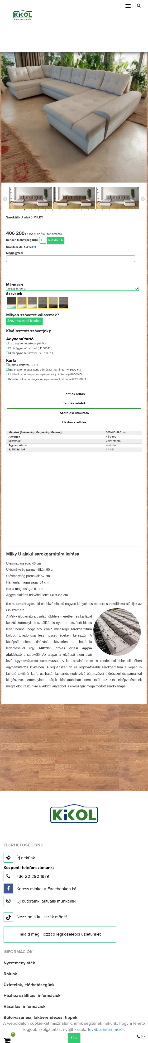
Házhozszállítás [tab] (74, 422)
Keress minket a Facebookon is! (40, 888)
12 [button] (102, 210)
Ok (74, 1037)
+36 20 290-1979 (29, 873)
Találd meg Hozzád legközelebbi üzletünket (60, 934)
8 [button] (74, 210)
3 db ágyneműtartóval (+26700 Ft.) (29, 353)
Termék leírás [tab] (74, 394)
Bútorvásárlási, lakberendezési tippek (40, 1017)
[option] (30, 198)
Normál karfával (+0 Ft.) (22, 365)
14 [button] (117, 210)
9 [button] (81, 210)
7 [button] (67, 210)
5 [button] (52, 210)
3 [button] (38, 210)
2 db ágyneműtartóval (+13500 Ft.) (29, 348)
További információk (106, 1030)
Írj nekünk (19, 858)
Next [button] (142, 199)
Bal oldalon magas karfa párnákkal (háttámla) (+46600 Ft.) (43, 369)
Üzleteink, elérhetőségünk (29, 985)
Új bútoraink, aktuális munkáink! (40, 901)
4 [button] (45, 210)
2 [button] (31, 210)
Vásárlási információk (25, 1006)
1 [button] (24, 210)
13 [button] (109, 210)
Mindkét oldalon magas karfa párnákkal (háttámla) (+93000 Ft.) (46, 379)
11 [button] (95, 210)
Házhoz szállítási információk (32, 996)
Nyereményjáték (19, 963)
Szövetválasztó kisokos (24, 321)
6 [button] (59, 210)
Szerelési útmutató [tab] (74, 413)
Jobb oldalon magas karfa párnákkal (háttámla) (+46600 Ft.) (44, 374)
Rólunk (10, 974)
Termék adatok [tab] (74, 403)
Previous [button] (5, 199)
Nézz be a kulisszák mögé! (35, 917)
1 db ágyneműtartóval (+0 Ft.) (26, 343)
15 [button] (124, 210)
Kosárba (55, 240)
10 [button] (88, 210)
